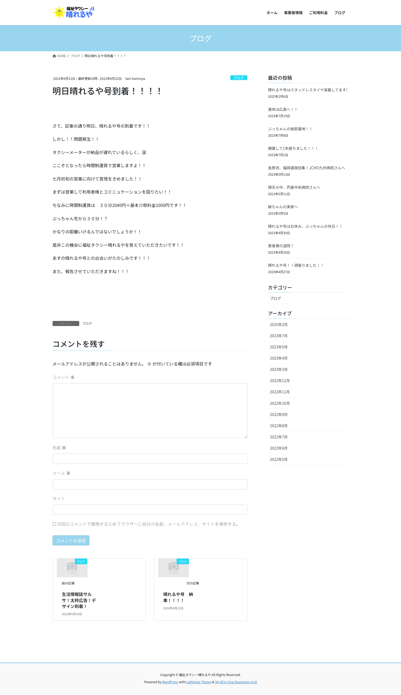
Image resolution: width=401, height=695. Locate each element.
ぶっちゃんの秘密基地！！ (290, 128)
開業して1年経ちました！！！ (293, 148)
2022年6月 (279, 448)
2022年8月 (279, 425)
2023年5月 (279, 347)
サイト (59, 498)
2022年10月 (280, 403)
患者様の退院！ (281, 245)
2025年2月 (279, 324)
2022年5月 (279, 459)
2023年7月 (279, 335)
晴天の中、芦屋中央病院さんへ (294, 187)
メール (62, 473)
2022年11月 (280, 391)
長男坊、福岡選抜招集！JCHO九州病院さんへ (306, 167)
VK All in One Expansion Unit (236, 682)
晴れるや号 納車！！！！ (178, 597)
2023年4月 (279, 358)
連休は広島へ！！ (283, 109)
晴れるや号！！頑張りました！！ (296, 265)
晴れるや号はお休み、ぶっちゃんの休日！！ (305, 226)
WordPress (170, 682)
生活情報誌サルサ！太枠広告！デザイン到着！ (79, 600)
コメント (64, 377)
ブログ (238, 77)
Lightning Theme (199, 682)
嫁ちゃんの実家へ (283, 206)
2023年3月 (279, 369)
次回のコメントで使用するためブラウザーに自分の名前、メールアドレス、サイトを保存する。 (148, 524)
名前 (59, 447)
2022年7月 (279, 436)
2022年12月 (280, 380)
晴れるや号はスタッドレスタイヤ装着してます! (307, 89)
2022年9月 (279, 414)
